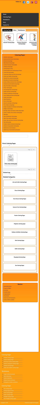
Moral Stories (6, 295)
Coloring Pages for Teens (8, 68)
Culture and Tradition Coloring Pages (10, 76)
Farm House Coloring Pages (19, 198)
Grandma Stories (7, 292)
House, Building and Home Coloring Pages (11, 95)
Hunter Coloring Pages (19, 215)
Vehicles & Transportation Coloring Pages (11, 125)
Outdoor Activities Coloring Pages (20, 232)
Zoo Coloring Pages (19, 265)
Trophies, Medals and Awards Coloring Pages (12, 124)
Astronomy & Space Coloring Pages (11, 361)
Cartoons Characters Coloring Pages (22, 43)
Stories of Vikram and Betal (9, 299)
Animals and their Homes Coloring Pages (11, 59)
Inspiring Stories (7, 294)
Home (20, 9)
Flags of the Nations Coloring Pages (10, 85)
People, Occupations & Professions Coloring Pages (13, 106)
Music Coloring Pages (8, 101)
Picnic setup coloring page (11, 163)
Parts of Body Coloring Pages (9, 104)
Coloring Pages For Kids (9, 390)
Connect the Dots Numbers (9, 72)
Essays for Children (7, 288)
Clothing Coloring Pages (8, 66)
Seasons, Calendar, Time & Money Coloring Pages (13, 112)
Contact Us (6, 25)
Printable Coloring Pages (9, 396)
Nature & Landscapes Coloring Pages (10, 103)
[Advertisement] (20, 140)
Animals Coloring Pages (8, 42)
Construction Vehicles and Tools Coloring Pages (12, 74)
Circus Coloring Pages (20, 190)
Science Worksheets (8, 378)
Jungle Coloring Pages (8, 97)
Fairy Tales (6, 290)
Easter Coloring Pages (8, 394)
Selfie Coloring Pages (20, 248)
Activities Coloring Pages (8, 57)
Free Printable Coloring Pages (10, 398)
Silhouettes (6, 114)
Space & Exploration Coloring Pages (10, 116)
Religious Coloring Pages (8, 108)
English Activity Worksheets (9, 374)
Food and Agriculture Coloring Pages (10, 89)
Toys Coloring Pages (7, 122)
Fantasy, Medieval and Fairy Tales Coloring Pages (13, 82)
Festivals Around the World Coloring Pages (11, 83)
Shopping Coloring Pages (19, 257)
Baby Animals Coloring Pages (9, 62)
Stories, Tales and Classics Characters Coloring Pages (13, 120)
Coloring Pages (7, 17)
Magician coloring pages (19, 223)
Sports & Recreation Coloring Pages (10, 118)
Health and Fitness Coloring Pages (10, 91)
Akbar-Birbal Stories (7, 286)
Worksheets (6, 19)
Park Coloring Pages (19, 240)
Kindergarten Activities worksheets (11, 382)
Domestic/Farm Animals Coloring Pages (11, 78)
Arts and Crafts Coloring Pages (20, 182)
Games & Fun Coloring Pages (19, 207)
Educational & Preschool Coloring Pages (11, 80)
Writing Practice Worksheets (9, 380)
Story (4, 22)
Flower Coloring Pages (8, 87)
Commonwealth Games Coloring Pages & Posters (13, 70)
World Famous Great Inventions (10, 127)
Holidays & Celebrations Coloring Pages (11, 93)
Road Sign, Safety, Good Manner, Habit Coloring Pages (14, 110)
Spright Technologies (34, 402)
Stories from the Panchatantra (9, 297)
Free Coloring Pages (8, 388)
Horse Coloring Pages (8, 392)
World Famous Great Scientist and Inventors (12, 129)
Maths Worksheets (7, 99)
